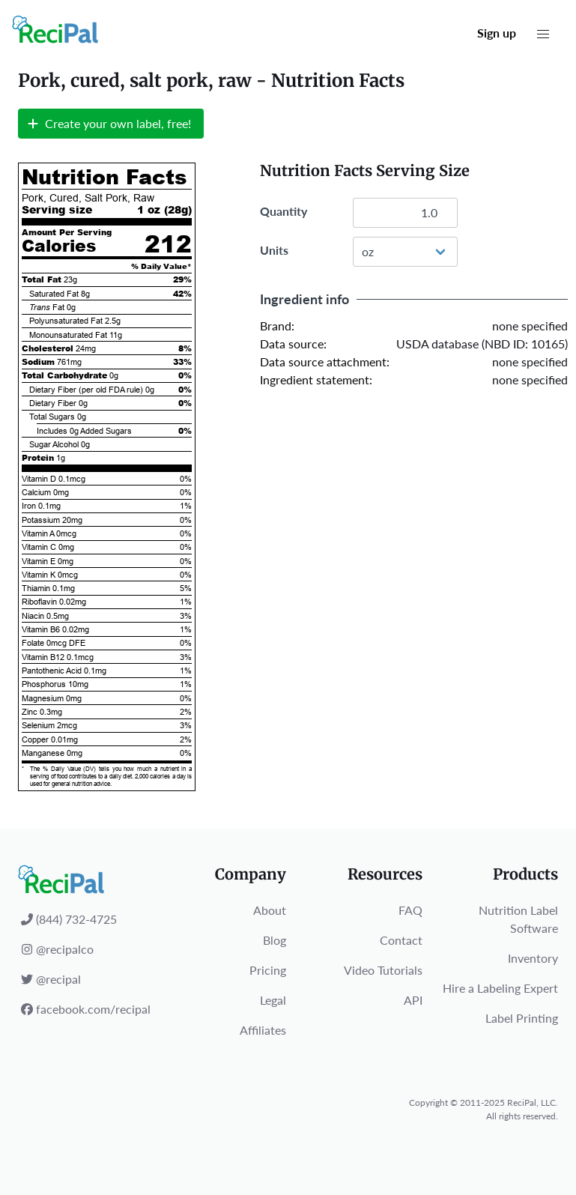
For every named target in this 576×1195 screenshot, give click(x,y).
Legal (273, 1000)
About (269, 910)
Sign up (496, 32)
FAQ (410, 910)
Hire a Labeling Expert (500, 988)
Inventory (533, 958)
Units (274, 250)
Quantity (283, 211)
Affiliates (263, 1030)
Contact (401, 940)
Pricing (267, 970)
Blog (274, 940)
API (413, 1000)
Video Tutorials (383, 970)
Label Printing (521, 1018)
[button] (543, 34)
